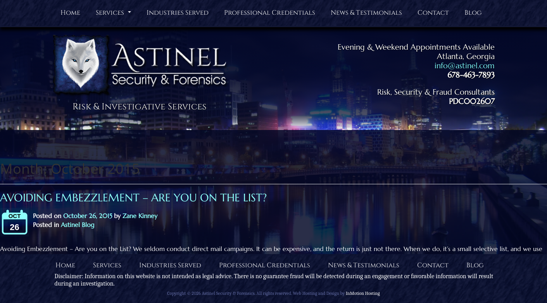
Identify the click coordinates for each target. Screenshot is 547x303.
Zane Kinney (140, 216)
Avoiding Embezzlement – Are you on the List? (133, 197)
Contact (433, 12)
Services (114, 14)
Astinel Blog (77, 225)
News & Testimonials (366, 12)
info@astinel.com (465, 66)
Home (70, 12)
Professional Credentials (269, 12)
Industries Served (178, 12)
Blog (473, 12)
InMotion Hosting (363, 293)
